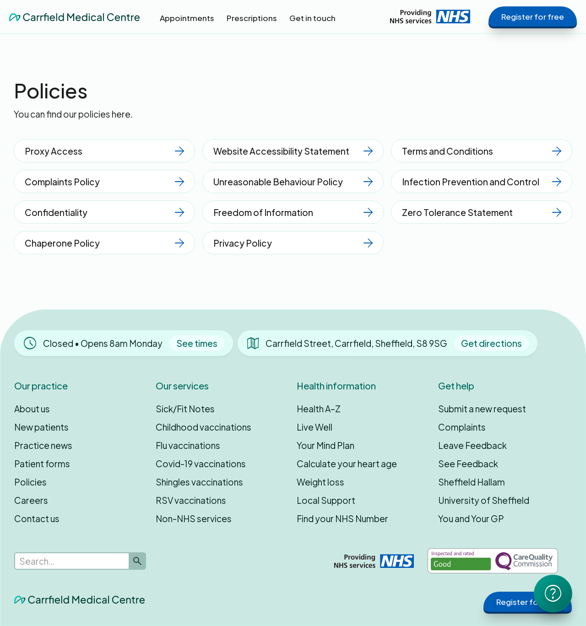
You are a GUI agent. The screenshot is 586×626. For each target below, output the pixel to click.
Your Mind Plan (325, 445)
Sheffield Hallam (471, 481)
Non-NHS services (194, 518)
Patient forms (42, 463)
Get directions (491, 343)
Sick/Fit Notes (185, 408)
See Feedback (468, 463)
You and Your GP (471, 518)
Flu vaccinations (188, 445)
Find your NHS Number (342, 518)
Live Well (314, 426)
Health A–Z (319, 408)
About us (32, 408)
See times (196, 343)
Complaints (462, 426)
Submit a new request (482, 408)
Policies (30, 481)
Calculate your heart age (347, 463)
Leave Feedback (472, 445)
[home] (74, 16)
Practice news (43, 445)
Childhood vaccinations (203, 426)
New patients (41, 426)
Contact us (37, 518)
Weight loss (320, 481)
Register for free (532, 16)
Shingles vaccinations (199, 481)
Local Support (326, 500)
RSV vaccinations (191, 500)
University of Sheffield (483, 500)
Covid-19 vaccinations (201, 463)
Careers (31, 500)
